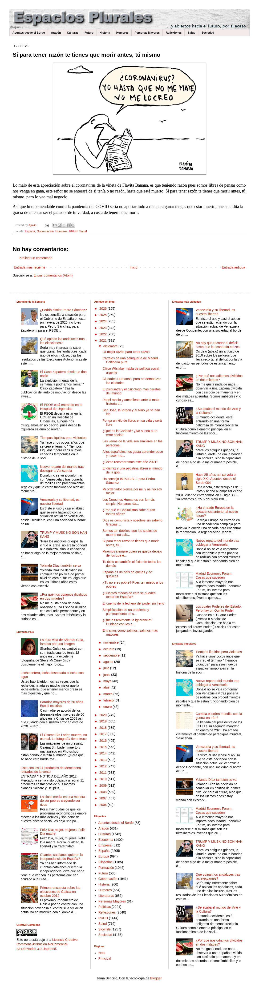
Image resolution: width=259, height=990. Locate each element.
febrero (109, 700)
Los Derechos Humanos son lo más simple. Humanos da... (128, 501)
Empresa (105, 845)
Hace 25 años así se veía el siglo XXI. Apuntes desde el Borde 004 (216, 479)
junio (107, 675)
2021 (103, 340)
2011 (103, 772)
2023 (103, 328)
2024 (103, 321)
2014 (103, 753)
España (30, 231)
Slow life (104, 929)
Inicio (134, 267)
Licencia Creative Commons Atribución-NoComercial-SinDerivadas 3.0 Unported (46, 944)
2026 (103, 308)
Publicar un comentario (35, 258)
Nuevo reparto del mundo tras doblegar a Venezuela (62, 469)
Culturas (72, 32)
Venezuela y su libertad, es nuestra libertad (59, 501)
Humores (122, 32)
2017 (103, 734)
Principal (104, 958)
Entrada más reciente (29, 267)
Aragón (56, 32)
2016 (103, 740)
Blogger (155, 978)
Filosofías (105, 862)
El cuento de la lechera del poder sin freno (133, 603)
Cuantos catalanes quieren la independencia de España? (61, 857)
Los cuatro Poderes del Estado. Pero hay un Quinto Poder (219, 608)
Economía (105, 840)
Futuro (89, 32)
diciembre (111, 346)
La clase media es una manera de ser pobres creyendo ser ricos (62, 801)
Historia (105, 32)
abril (106, 687)
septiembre (112, 655)
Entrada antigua (233, 267)
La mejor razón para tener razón (126, 352)
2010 (103, 779)
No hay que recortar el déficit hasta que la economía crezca (218, 345)
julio (106, 668)
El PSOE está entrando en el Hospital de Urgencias (61, 407)
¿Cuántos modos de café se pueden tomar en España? (129, 595)
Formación (106, 868)
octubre (109, 649)
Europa (103, 856)
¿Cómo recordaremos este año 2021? (130, 462)
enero (108, 707)
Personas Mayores (147, 32)
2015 (103, 747)
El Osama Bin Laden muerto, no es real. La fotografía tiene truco (63, 737)
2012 (103, 766)
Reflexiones (174, 32)
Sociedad (208, 32)
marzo (108, 694)
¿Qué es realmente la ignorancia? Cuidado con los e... (127, 622)
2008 (103, 792)
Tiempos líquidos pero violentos (63, 438)
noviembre (111, 642)
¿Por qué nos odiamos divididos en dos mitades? (63, 596)
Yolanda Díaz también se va (60, 565)
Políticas (104, 907)
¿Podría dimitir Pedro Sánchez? (63, 310)
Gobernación (45, 231)
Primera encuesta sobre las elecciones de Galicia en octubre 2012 (60, 892)
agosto (108, 662)
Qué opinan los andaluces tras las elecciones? (62, 341)
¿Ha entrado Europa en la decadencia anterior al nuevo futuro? (217, 511)
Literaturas (106, 896)
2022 (103, 334)
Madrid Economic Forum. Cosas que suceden (214, 575)
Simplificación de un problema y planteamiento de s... (125, 612)
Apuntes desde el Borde (28, 32)
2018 (103, 727)
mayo (107, 681)
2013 (103, 760)
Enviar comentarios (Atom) (53, 275)
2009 (103, 785)
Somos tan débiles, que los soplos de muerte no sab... (129, 533)
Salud (191, 32)
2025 (103, 315)
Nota (101, 953)
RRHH (73, 231)
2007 (103, 798)
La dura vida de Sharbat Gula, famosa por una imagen (62, 642)
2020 (103, 715)
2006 (103, 805)
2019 (103, 721)
